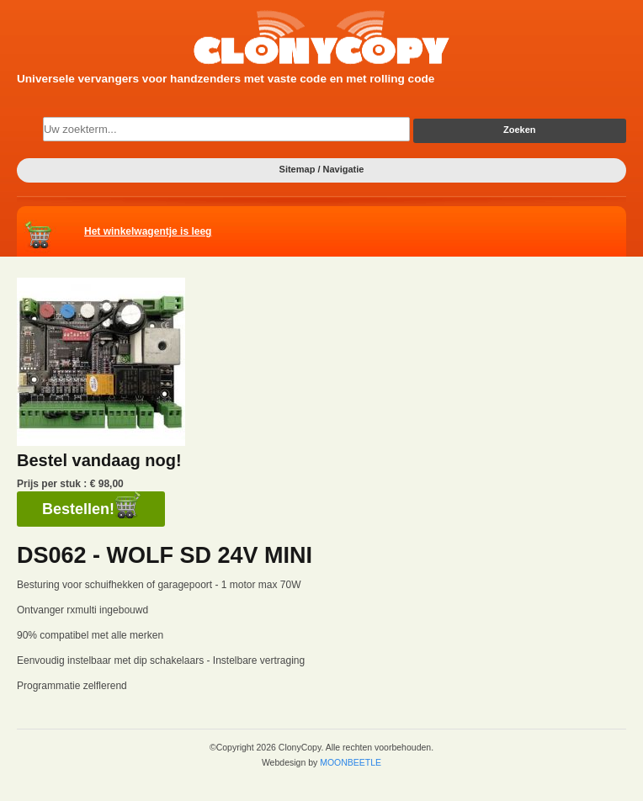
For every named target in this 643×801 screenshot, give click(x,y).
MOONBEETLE (350, 762)
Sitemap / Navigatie (321, 169)
